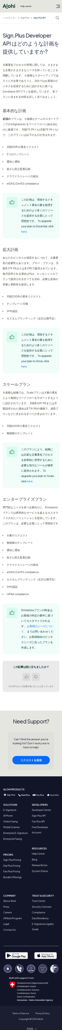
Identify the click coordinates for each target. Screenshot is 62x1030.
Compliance (38, 912)
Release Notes (39, 865)
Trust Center (38, 900)
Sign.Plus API (39, 18)
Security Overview (41, 906)
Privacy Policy (43, 1013)
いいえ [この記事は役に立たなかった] (36, 677)
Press (6, 906)
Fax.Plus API (38, 821)
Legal (6, 923)
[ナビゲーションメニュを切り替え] (58, 6)
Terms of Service (20, 1013)
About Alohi (9, 900)
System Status (40, 870)
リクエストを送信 (31, 761)
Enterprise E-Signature (15, 832)
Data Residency (40, 918)
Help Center (38, 853)
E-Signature (9, 809)
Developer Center (41, 809)
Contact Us (9, 929)
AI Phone (8, 815)
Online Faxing (10, 821)
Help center (25, 6)
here (24, 231)
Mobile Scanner (11, 827)
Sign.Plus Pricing (12, 859)
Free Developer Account (40, 830)
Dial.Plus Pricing (11, 865)
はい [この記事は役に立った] (26, 677)
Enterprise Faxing (12, 838)
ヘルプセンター (10, 18)
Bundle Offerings (12, 877)
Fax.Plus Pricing (11, 871)
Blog (34, 859)
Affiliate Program (12, 918)
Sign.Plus (25, 18)
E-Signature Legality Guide (43, 926)
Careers (7, 912)
